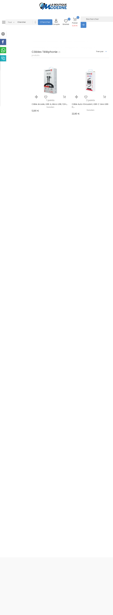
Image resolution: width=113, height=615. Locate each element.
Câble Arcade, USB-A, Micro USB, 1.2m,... (50, 104)
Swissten (50, 107)
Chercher (45, 22)
